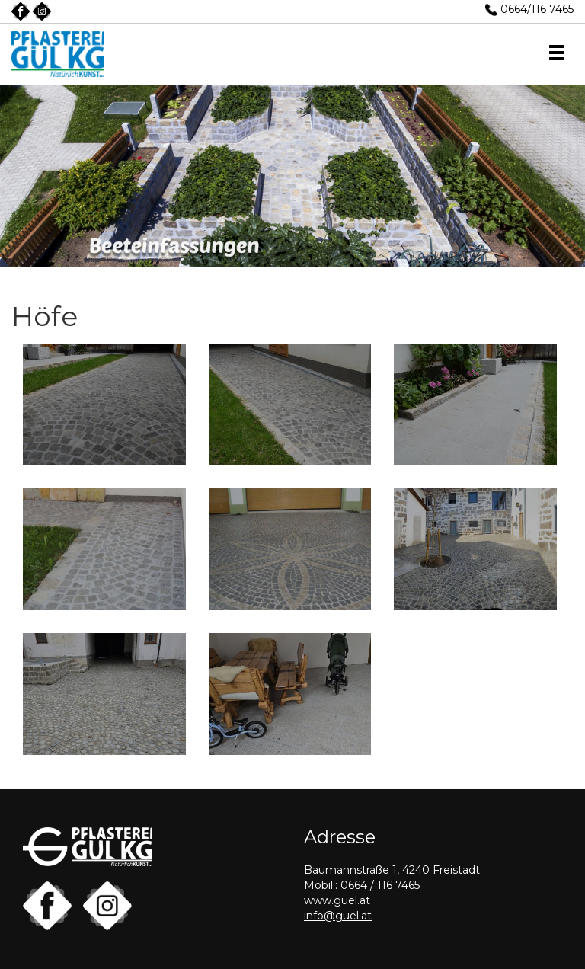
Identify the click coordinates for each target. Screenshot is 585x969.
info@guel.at (338, 916)
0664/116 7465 (537, 9)
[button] (557, 54)
